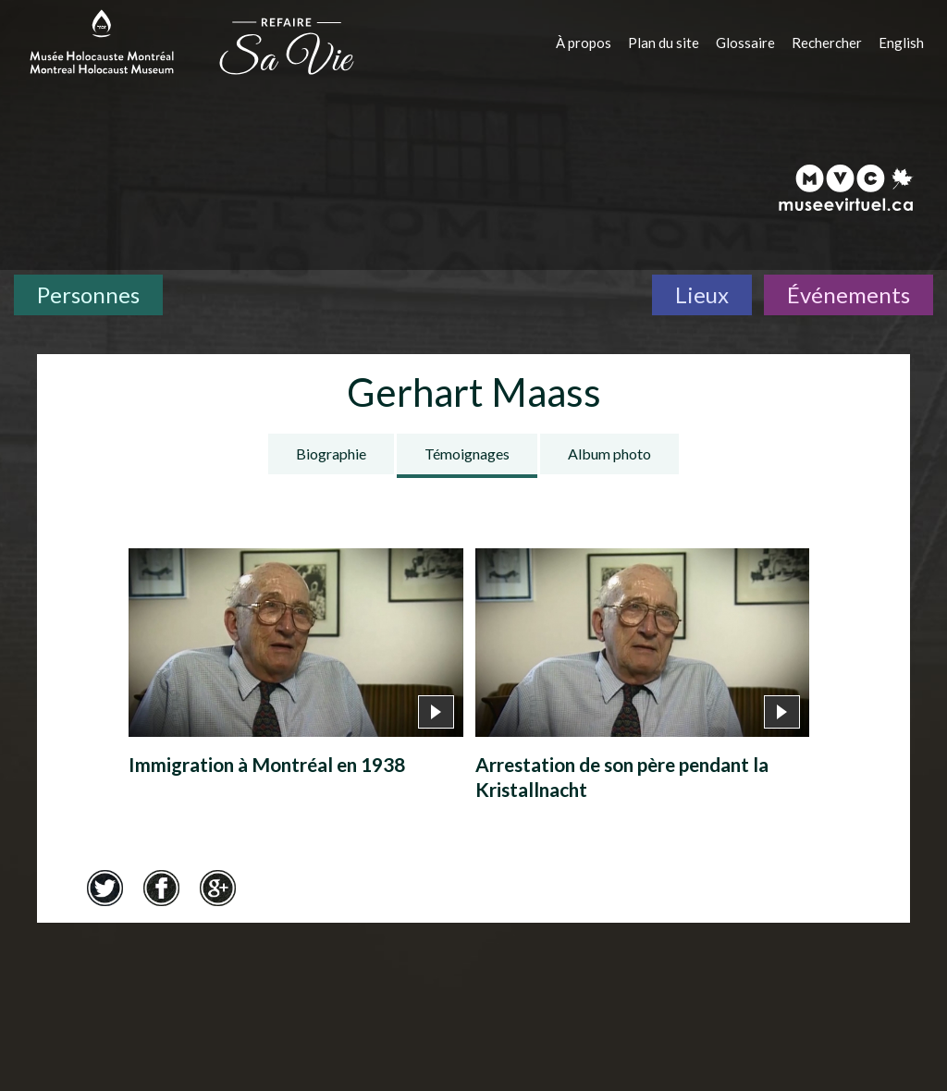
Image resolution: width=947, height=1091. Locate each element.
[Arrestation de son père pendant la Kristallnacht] (642, 679)
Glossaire (745, 42)
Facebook (161, 887)
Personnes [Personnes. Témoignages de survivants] (88, 294)
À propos (583, 42)
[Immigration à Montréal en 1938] (296, 667)
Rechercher (827, 42)
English (901, 42)
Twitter (104, 887)
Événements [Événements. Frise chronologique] (848, 294)
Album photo (609, 453)
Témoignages (467, 453)
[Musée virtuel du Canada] (847, 188)
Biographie (331, 453)
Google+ (217, 887)
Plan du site (663, 42)
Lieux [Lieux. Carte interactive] (702, 294)
